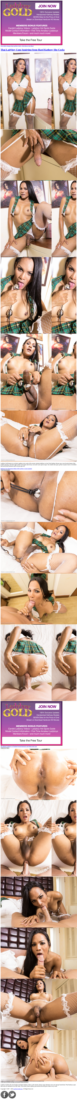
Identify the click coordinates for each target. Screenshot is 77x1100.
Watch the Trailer (5, 748)
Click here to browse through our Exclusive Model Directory (14, 1082)
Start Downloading (5, 470)
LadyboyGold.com (17, 1089)
